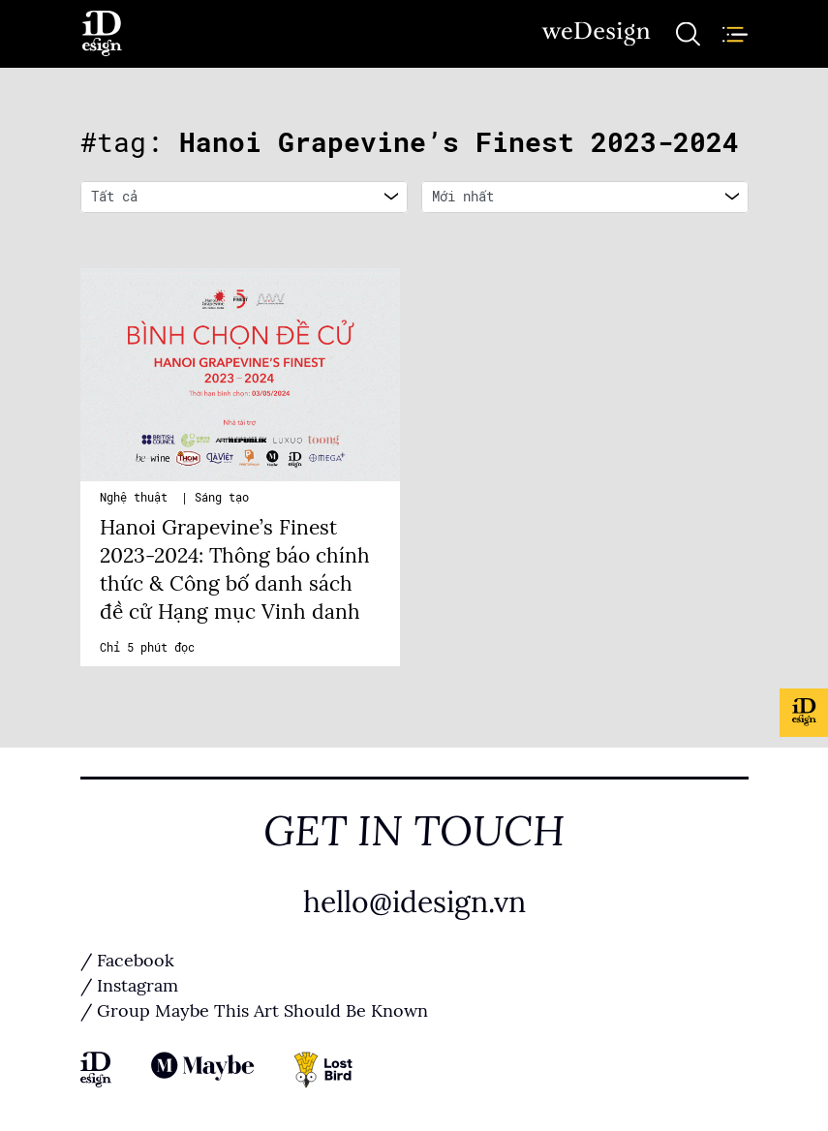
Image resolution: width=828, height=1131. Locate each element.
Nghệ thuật (137, 497)
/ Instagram (129, 985)
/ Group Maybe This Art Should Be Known (254, 1011)
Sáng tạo (222, 497)
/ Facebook (127, 960)
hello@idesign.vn (414, 902)
